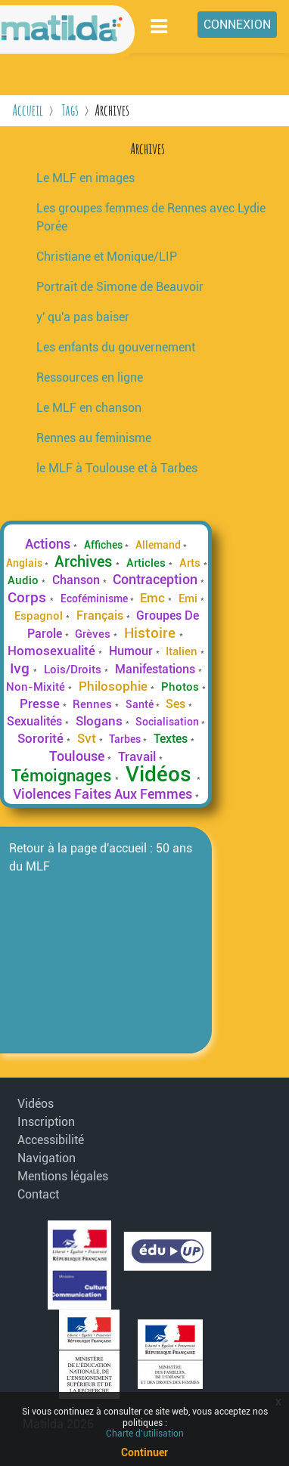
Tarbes (126, 739)
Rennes (94, 704)
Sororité (42, 738)
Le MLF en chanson (88, 408)
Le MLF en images (85, 178)
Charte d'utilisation (145, 1433)
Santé (141, 704)
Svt (88, 738)
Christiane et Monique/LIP (106, 256)
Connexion (237, 24)
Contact (38, 1194)
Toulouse (78, 756)
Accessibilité (50, 1140)
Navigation (46, 1158)
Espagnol (40, 616)
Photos (181, 687)
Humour (132, 651)
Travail (138, 756)
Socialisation (168, 722)
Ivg (21, 668)
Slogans (101, 720)
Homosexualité (53, 650)
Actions (49, 544)
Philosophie (115, 686)
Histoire (151, 633)
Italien (183, 651)
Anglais (25, 563)
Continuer (144, 1452)
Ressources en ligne (89, 377)
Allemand (159, 545)
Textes (172, 738)
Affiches (104, 545)
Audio (25, 580)
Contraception (156, 579)
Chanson (77, 580)
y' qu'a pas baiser (82, 317)
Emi (189, 598)
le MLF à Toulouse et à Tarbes (116, 468)
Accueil (27, 110)
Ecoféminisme (95, 598)
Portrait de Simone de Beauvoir (120, 287)
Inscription (46, 1122)
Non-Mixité (37, 687)
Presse (41, 703)
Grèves (94, 634)
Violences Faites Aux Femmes (104, 794)
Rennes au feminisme (93, 438)
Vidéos (161, 774)
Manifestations (156, 669)
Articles (147, 563)
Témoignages (63, 775)
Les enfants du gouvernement (115, 347)
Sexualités (36, 721)
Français (101, 615)
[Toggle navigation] (160, 26)
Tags (70, 110)
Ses (177, 704)
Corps (29, 597)
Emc (154, 597)
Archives (85, 561)
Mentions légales (55, 1176)
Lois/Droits (74, 669)
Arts (191, 563)
